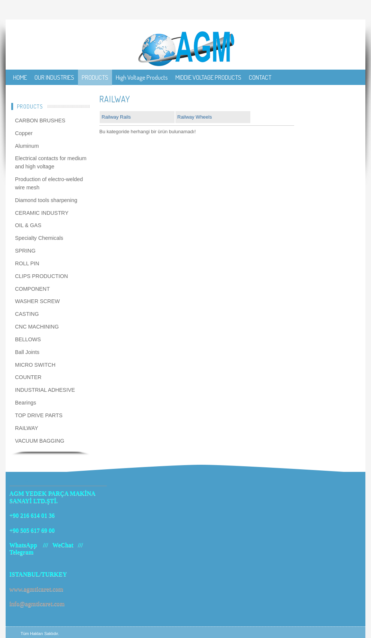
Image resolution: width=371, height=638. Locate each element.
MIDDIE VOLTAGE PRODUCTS (208, 77)
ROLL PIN (27, 263)
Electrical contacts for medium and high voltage (51, 162)
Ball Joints (27, 352)
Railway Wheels (194, 117)
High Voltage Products (142, 77)
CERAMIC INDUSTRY (42, 213)
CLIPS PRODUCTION (41, 276)
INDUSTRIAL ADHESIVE (45, 390)
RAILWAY (26, 428)
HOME (20, 77)
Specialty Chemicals (39, 238)
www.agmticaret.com (36, 589)
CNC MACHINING (37, 327)
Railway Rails (116, 117)
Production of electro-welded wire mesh (49, 183)
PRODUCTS (95, 77)
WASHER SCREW (37, 301)
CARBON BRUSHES (40, 120)
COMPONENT (32, 289)
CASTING (27, 314)
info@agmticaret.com (36, 604)
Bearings (25, 403)
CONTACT (260, 77)
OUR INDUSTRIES (54, 77)
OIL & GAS (28, 225)
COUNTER (28, 377)
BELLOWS (28, 339)
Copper (24, 133)
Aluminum (27, 146)
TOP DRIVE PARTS (39, 415)
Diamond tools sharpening (46, 200)
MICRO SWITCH (35, 365)
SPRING (25, 251)
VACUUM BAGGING (39, 441)
